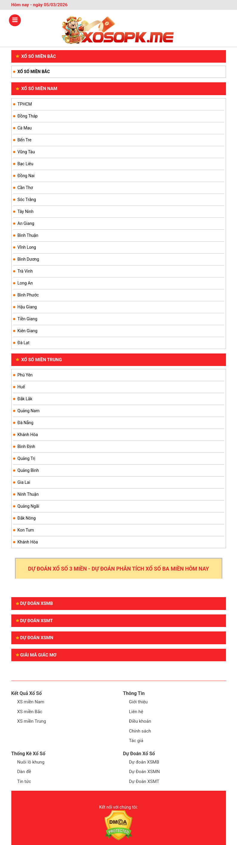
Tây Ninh (26, 211)
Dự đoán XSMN (34, 637)
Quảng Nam (29, 410)
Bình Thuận (28, 235)
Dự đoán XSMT (34, 620)
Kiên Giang (28, 330)
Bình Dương (28, 259)
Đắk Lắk (25, 398)
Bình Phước (28, 295)
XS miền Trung (31, 721)
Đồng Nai (26, 175)
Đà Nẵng (26, 422)
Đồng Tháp (28, 116)
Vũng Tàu (26, 151)
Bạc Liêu (25, 163)
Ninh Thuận (28, 494)
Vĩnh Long (27, 247)
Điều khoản (140, 721)
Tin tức (24, 781)
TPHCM (25, 104)
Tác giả (136, 740)
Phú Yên (25, 375)
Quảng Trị (26, 458)
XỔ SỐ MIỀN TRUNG (39, 359)
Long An (25, 283)
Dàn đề (24, 771)
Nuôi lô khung (31, 762)
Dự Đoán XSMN (144, 771)
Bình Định (26, 446)
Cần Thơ (25, 187)
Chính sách (140, 731)
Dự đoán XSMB (34, 603)
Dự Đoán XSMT (144, 781)
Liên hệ (136, 711)
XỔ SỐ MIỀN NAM (37, 88)
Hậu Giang (27, 307)
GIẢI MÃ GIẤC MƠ (36, 655)
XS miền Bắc (29, 711)
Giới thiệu (138, 702)
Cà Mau (25, 128)
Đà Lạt (24, 342)
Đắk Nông (27, 518)
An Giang (26, 223)
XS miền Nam (30, 702)
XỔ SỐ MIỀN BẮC (36, 56)
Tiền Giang (28, 318)
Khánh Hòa (28, 434)
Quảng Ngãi (28, 506)
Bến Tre (25, 140)
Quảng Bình (28, 470)
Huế (21, 386)
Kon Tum (26, 530)
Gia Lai (24, 482)
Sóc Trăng (27, 199)
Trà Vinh (25, 271)
